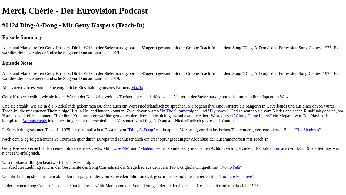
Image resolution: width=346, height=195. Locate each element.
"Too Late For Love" (236, 176)
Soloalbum (270, 148)
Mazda (137, 87)
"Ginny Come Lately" (253, 115)
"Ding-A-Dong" (141, 130)
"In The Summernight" (179, 111)
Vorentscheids (35, 120)
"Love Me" (120, 148)
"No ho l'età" (230, 167)
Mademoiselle (152, 148)
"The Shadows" (307, 130)
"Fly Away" (218, 111)
